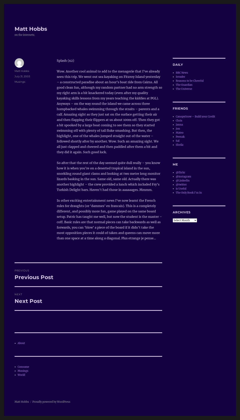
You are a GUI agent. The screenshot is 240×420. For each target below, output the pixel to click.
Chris (179, 120)
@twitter (181, 184)
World (21, 375)
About (21, 343)
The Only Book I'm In (189, 192)
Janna (179, 124)
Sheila (179, 144)
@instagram (183, 176)
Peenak (180, 136)
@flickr (180, 172)
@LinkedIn (183, 180)
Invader (180, 76)
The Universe (184, 89)
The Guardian (184, 84)
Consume (23, 366)
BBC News (182, 72)
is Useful (181, 188)
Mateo (179, 132)
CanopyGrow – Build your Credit (195, 116)
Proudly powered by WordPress (51, 401)
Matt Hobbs (31, 29)
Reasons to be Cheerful (190, 80)
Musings (20, 81)
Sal (177, 140)
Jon (178, 128)
